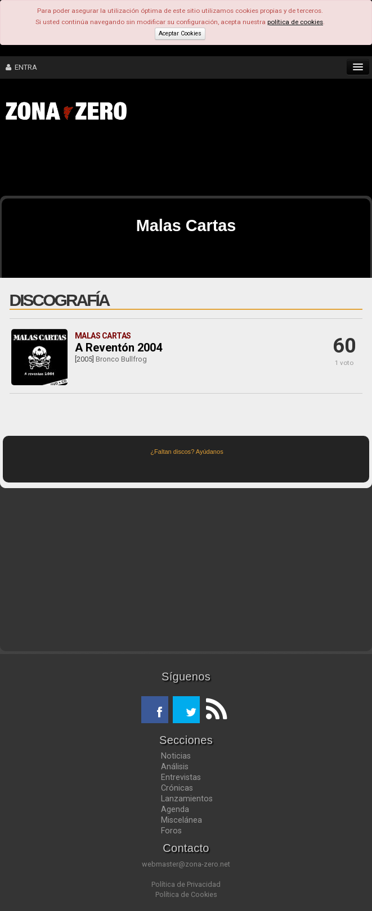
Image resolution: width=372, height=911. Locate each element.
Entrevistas (181, 777)
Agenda (175, 809)
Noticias (176, 755)
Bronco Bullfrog (121, 359)
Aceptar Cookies (180, 33)
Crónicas (177, 787)
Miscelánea (181, 819)
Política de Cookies (186, 894)
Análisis (175, 766)
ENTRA (21, 67)
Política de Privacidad (186, 884)
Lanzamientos (187, 798)
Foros (171, 830)
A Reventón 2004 (118, 347)
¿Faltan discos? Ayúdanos (186, 451)
